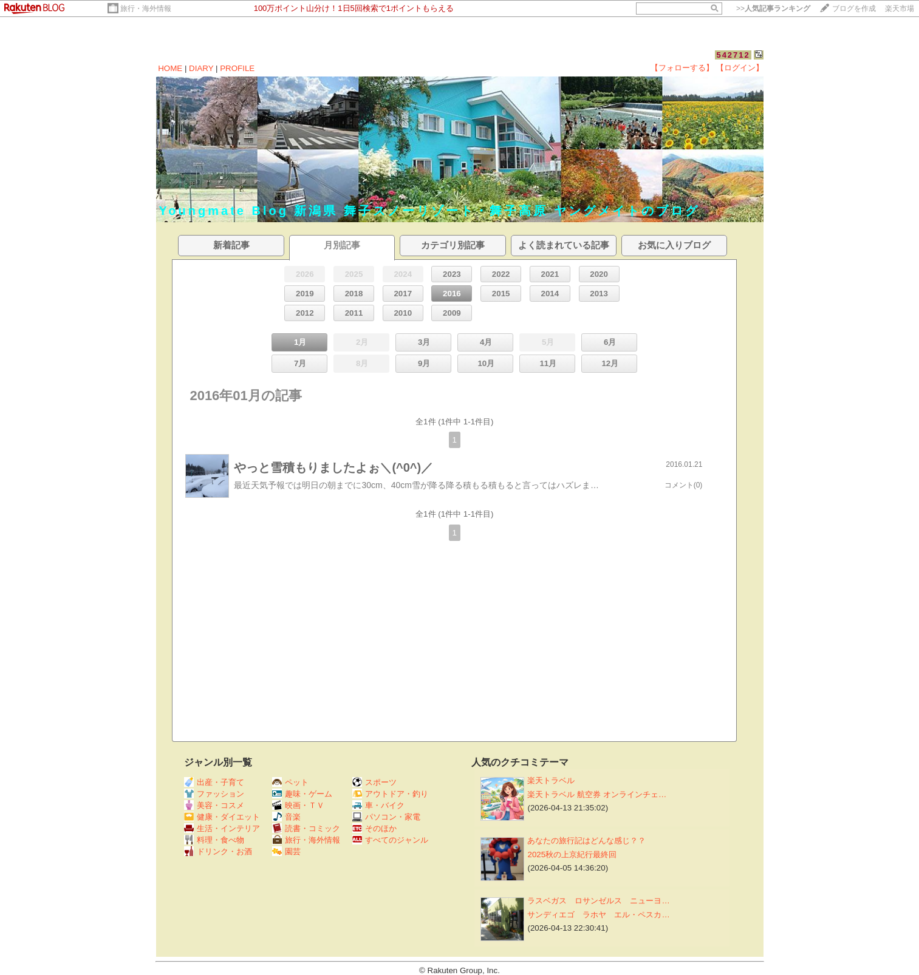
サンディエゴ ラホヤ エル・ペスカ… (598, 914)
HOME (170, 68)
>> (773, 8)
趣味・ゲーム (302, 793)
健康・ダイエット (222, 816)
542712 (733, 54)
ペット (290, 782)
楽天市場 (899, 8)
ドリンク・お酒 (218, 851)
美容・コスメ (214, 805)
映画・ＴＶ (298, 805)
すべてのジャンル (390, 839)
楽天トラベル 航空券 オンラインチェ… (596, 794)
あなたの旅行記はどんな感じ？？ (586, 840)
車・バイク (378, 805)
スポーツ (374, 782)
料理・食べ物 (214, 839)
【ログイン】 (740, 67)
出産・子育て (214, 782)
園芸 (286, 851)
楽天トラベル (551, 780)
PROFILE (237, 68)
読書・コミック (306, 828)
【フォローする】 (682, 67)
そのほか (374, 828)
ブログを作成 (854, 8)
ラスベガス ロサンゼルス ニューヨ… (598, 900)
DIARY (201, 68)
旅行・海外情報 (145, 8)
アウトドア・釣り (390, 793)
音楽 (286, 816)
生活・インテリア (222, 828)
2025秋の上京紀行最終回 (572, 854)
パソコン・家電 (386, 816)
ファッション (214, 793)
